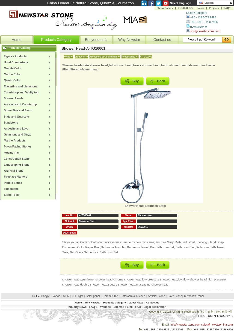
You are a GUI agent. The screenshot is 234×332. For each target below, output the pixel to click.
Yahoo (56, 296)
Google (45, 296)
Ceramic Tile (110, 296)
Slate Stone (175, 296)
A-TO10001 (146, 56)
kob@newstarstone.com (205, 31)
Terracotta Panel (194, 296)
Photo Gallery (165, 8)
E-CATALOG (185, 8)
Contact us (162, 40)
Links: (36, 296)
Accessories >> (129, 56)
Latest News (136, 302)
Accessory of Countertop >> (104, 56)
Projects (214, 8)
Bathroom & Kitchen (133, 296)
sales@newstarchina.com (217, 324)
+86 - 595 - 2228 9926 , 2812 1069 (163, 329)
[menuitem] (28, 56)
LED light (77, 296)
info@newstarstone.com (185, 324)
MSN (66, 296)
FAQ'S (227, 8)
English (206, 2)
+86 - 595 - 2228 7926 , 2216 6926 (213, 329)
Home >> (68, 56)
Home (16, 40)
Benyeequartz (96, 40)
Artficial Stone (156, 296)
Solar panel (93, 296)
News (201, 8)
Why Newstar (129, 40)
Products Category (56, 40)
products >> (81, 56)
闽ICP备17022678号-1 (220, 316)
